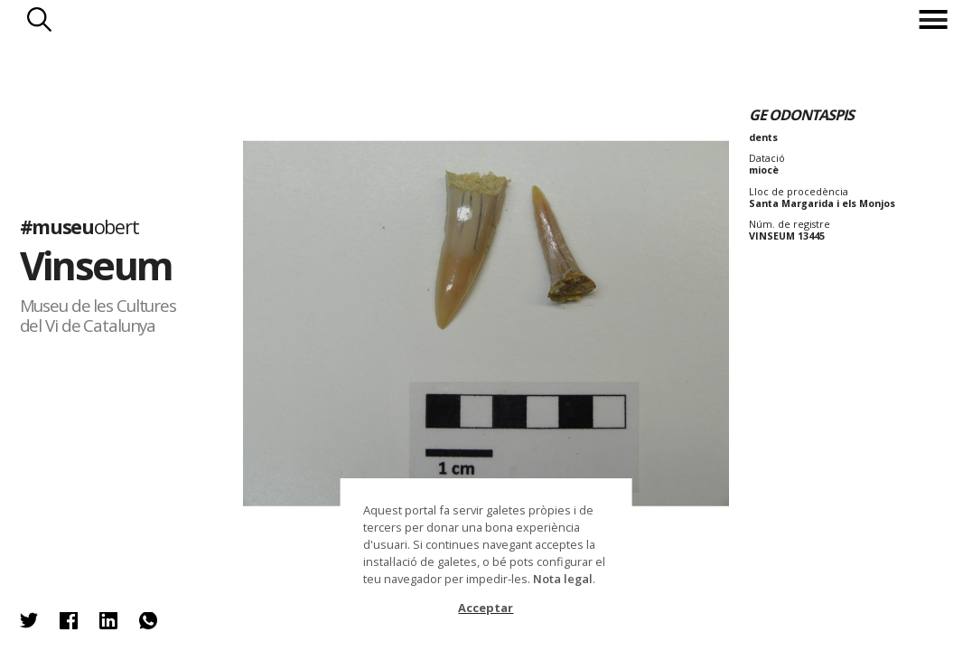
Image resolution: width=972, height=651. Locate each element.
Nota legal (563, 579)
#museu (79, 226)
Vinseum (96, 266)
